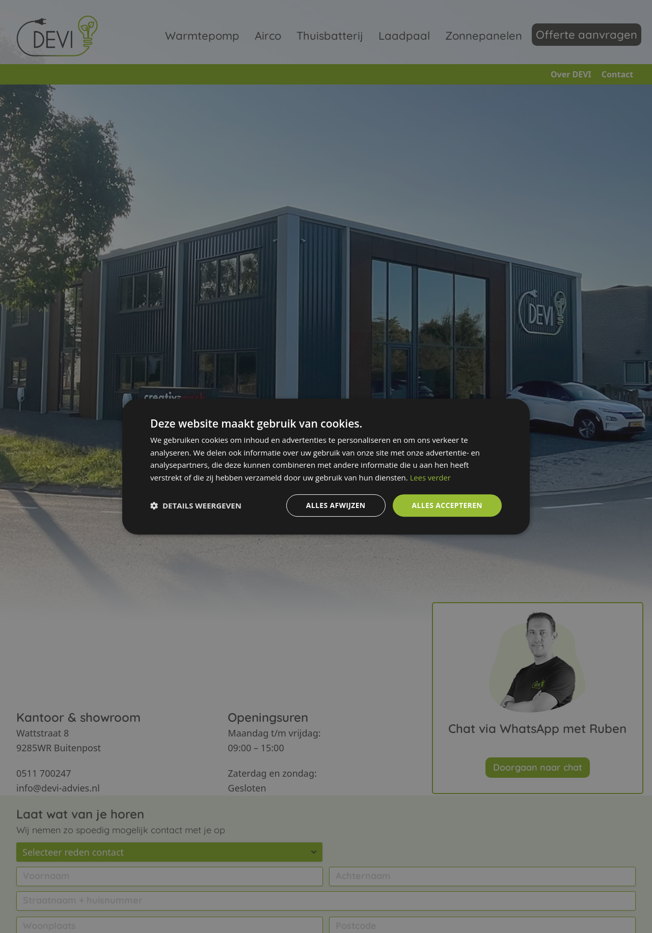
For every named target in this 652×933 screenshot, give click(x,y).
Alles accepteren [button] (446, 505)
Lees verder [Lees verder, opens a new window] (431, 477)
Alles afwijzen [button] (335, 505)
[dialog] (326, 466)
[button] (195, 505)
